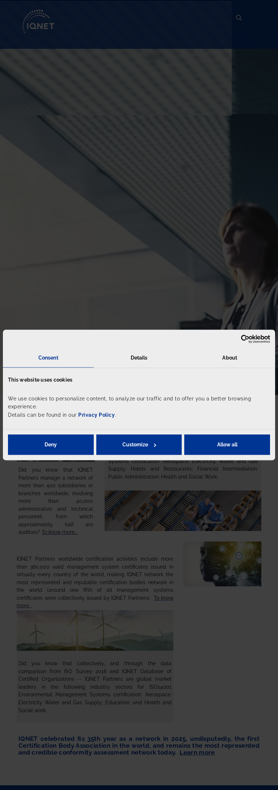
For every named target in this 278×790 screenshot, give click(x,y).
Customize (139, 445)
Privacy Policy (96, 415)
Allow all (227, 445)
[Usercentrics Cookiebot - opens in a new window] (238, 339)
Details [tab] (139, 358)
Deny (51, 445)
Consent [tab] (48, 358)
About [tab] (229, 358)
